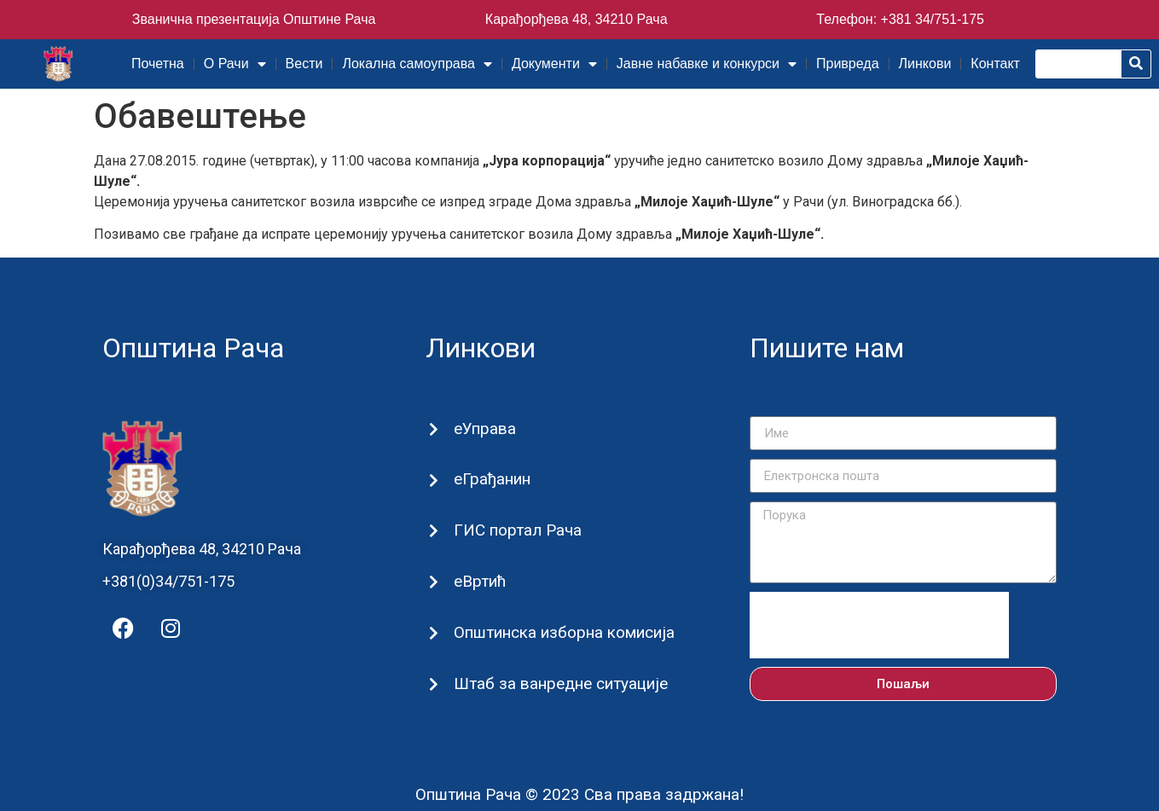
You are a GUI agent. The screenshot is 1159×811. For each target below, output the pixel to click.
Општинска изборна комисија (563, 632)
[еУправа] (433, 429)
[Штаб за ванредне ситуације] (433, 684)
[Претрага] (1135, 64)
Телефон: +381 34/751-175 (900, 19)
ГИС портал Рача (517, 530)
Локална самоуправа (416, 64)
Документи (554, 64)
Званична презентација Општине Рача (254, 19)
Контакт (995, 63)
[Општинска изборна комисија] (433, 633)
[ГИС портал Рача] (433, 531)
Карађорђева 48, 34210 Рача (576, 19)
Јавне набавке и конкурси (707, 64)
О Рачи (235, 64)
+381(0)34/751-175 (168, 581)
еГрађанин (491, 479)
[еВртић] (433, 582)
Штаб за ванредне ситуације (560, 683)
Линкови (925, 63)
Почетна (157, 63)
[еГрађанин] (433, 480)
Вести (304, 63)
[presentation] (879, 625)
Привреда (847, 63)
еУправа (484, 428)
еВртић (479, 581)
